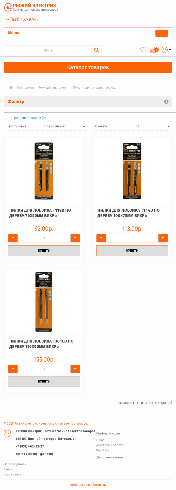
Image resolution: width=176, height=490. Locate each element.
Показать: (101, 126)
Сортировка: (18, 126)
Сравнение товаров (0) (29, 118)
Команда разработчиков (88, 485)
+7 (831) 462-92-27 (22, 19)
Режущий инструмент (53, 87)
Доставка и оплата (109, 445)
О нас (100, 440)
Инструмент (25, 87)
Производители (15, 464)
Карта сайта (12, 474)
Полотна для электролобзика (94, 87)
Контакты (102, 450)
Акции (8, 469)
